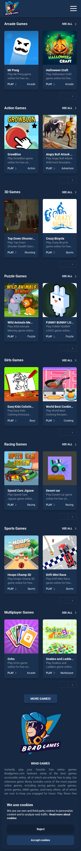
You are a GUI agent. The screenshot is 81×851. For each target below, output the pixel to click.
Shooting (30, 252)
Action (31, 168)
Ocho (11, 659)
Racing (31, 504)
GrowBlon (14, 154)
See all (67, 23)
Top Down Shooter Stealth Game (30, 238)
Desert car (53, 490)
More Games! (40, 698)
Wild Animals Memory (22, 322)
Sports (69, 252)
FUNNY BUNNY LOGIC (61, 322)
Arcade (31, 84)
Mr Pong (13, 70)
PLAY (11, 84)
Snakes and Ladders (60, 659)
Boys (32, 420)
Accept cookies (40, 840)
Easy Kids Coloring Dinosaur (27, 406)
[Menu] (73, 8)
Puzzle (31, 336)
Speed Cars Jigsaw (21, 490)
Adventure (67, 168)
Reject (40, 829)
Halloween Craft (57, 70)
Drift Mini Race (56, 574)
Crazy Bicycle (55, 238)
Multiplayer (66, 672)
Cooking (68, 420)
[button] (63, 96)
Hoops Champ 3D (19, 574)
